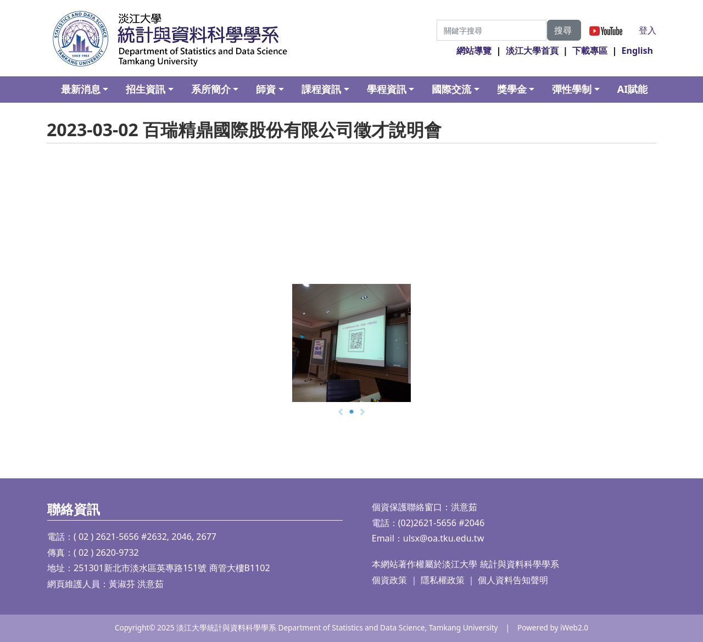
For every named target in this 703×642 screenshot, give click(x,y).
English (637, 50)
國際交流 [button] (451, 89)
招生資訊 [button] (145, 89)
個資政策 (389, 580)
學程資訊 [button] (386, 89)
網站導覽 (474, 50)
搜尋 (564, 30)
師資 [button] (266, 89)
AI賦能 (632, 89)
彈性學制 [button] (572, 89)
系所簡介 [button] (211, 89)
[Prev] (340, 411)
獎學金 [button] (512, 89)
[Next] (362, 411)
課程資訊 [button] (321, 89)
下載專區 (589, 50)
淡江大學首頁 (532, 50)
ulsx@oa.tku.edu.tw (443, 538)
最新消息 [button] (81, 89)
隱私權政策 (443, 580)
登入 (647, 30)
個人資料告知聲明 (513, 580)
